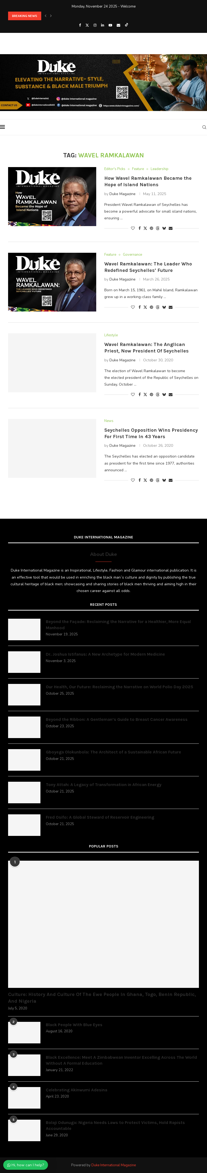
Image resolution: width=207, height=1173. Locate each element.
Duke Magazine (122, 193)
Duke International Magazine (113, 1165)
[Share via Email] (170, 228)
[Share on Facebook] (140, 228)
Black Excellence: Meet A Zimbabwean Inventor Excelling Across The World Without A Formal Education (121, 1060)
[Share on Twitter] (145, 228)
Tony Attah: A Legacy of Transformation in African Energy (103, 784)
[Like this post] (133, 228)
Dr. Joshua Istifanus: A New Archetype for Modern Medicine (105, 654)
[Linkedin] (102, 25)
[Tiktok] (126, 25)
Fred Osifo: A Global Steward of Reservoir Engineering (100, 817)
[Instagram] (95, 25)
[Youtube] (110, 25)
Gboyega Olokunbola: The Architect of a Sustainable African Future (113, 752)
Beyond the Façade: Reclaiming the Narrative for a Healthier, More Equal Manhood (118, 624)
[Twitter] (87, 25)
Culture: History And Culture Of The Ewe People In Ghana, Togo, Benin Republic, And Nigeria (102, 997)
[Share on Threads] (158, 228)
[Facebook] (80, 25)
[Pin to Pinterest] (151, 228)
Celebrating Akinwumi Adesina (76, 1089)
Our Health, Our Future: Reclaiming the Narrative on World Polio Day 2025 (119, 686)
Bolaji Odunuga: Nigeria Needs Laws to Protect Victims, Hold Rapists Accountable (115, 1125)
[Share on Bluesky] (164, 228)
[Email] (118, 25)
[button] (45, 16)
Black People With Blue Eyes (74, 1024)
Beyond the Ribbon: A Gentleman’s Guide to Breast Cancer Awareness (117, 719)
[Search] (204, 127)
